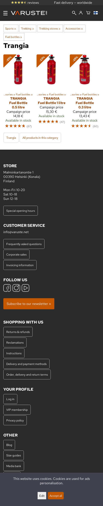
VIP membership (17, 410)
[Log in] (81, 12)
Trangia (11, 138)
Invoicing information (20, 265)
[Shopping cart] (88, 13)
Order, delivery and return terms (27, 374)
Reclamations (15, 342)
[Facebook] (7, 288)
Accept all (56, 496)
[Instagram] (16, 288)
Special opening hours (20, 211)
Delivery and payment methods (26, 364)
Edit (42, 496)
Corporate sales (16, 254)
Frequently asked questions (24, 244)
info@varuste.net (16, 232)
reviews (25, 2)
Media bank (13, 466)
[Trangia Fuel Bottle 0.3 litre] (85, 93)
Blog (9, 445)
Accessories (74, 28)
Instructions (14, 353)
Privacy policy (15, 420)
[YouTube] (25, 288)
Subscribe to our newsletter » (29, 304)
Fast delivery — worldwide (73, 2)
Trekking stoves (49, 28)
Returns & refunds (18, 332)
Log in (10, 399)
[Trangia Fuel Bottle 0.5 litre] (18, 93)
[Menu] (5, 13)
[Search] (74, 13)
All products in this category (40, 138)
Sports (10, 28)
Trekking (27, 28)
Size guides (13, 455)
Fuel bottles (13, 37)
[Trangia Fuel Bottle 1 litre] (51, 93)
